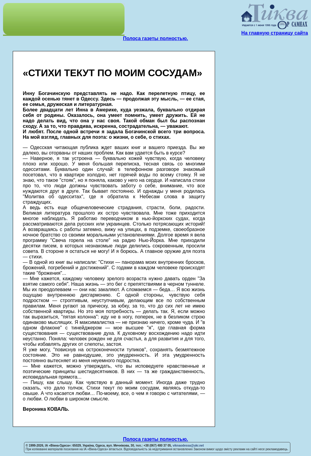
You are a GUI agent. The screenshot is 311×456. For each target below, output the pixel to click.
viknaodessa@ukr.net (188, 445)
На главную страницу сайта (274, 33)
